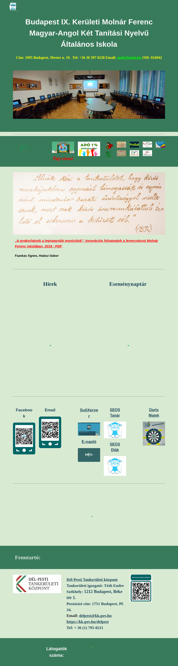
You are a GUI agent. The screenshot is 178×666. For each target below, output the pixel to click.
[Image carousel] (89, 94)
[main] (89, 41)
